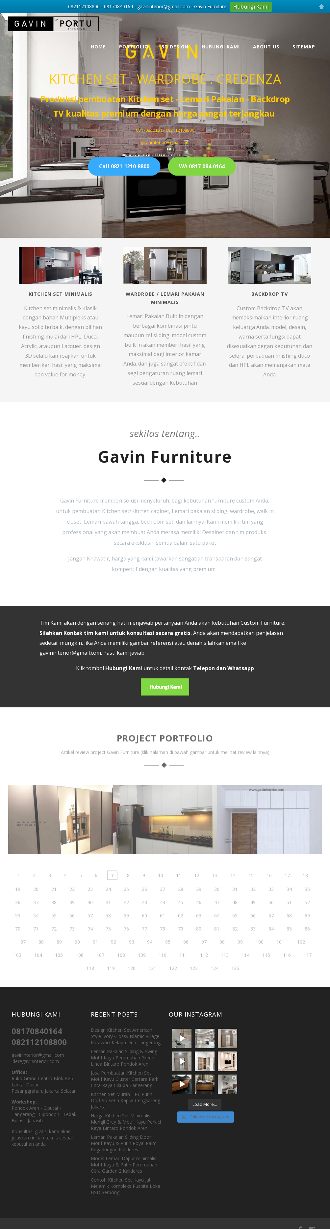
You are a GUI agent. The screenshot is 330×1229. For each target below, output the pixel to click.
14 (233, 889)
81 (216, 943)
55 (54, 929)
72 (54, 943)
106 (80, 969)
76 (126, 943)
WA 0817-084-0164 (201, 166)
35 (307, 903)
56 (72, 929)
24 (108, 903)
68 (289, 929)
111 (183, 969)
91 (95, 956)
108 (121, 969)
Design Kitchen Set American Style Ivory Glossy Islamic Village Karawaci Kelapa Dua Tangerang (126, 1036)
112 (204, 969)
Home (98, 46)
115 (266, 969)
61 (162, 929)
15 (251, 889)
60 (144, 929)
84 (271, 943)
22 (72, 903)
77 (144, 943)
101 (280, 956)
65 (235, 929)
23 (90, 903)
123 (194, 982)
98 (222, 956)
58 (108, 929)
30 (216, 903)
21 (54, 903)
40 (90, 916)
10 (160, 889)
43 (144, 916)
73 (72, 943)
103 (17, 969)
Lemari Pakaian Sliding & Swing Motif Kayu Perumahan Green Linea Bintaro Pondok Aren (124, 1057)
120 (132, 982)
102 (301, 956)
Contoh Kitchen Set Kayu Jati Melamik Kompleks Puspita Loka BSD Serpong (125, 1186)
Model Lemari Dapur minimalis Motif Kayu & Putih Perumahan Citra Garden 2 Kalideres (124, 1164)
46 (198, 916)
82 (235, 943)
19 (17, 903)
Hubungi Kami (221, 46)
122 (173, 982)
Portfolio (133, 46)
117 (308, 969)
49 (253, 916)
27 (162, 903)
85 (289, 943)
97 (204, 956)
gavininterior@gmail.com (70, 652)
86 (307, 943)
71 (35, 943)
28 (180, 903)
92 (113, 956)
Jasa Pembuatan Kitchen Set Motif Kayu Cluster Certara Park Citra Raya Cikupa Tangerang (124, 1079)
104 (38, 969)
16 (269, 889)
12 (196, 889)
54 (35, 929)
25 (126, 903)
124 (214, 982)
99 (240, 956)
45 (180, 916)
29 (198, 903)
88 (41, 956)
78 (162, 943)
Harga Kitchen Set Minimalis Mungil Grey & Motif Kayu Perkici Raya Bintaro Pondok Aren (126, 1121)
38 (54, 916)
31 (235, 903)
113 (225, 969)
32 (253, 903)
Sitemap (303, 46)
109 (142, 969)
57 (90, 929)
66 (253, 929)
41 (108, 916)
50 (271, 916)
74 (90, 943)
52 (307, 916)
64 (216, 929)
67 (271, 929)
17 (287, 889)
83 (253, 943)
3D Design (175, 46)
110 (162, 969)
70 (17, 943)
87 (23, 956)
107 (100, 969)
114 (245, 969)
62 (180, 929)
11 (178, 889)
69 (307, 929)
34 (289, 903)
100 (260, 956)
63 (198, 929)
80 (198, 943)
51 (289, 916)
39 (72, 916)
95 (167, 956)
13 (214, 889)
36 (17, 916)
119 (111, 982)
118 (90, 982)
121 (152, 982)
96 (186, 956)
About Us (266, 46)
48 (235, 916)
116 (287, 969)
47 (216, 916)
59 (126, 929)
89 (59, 956)
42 (126, 916)
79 (180, 943)
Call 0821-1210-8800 (124, 166)
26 (144, 903)
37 (35, 916)
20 (35, 903)
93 (131, 956)
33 (271, 903)
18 (305, 889)
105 (59, 969)
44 (162, 916)
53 (17, 929)
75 (108, 943)
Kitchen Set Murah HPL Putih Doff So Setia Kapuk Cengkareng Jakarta (125, 1100)
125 (235, 982)
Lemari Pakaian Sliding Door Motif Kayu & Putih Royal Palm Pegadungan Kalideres (124, 1143)
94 (149, 956)
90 (77, 956)
